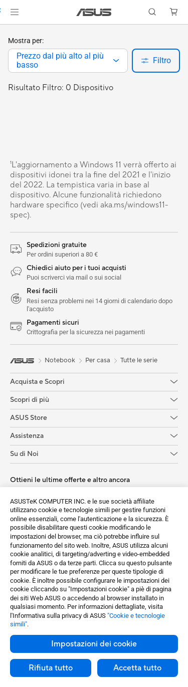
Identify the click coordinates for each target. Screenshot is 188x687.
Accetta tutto (137, 668)
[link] (94, 12)
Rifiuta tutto (51, 668)
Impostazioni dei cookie (94, 644)
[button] (14, 12)
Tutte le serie (138, 360)
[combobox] (68, 61)
